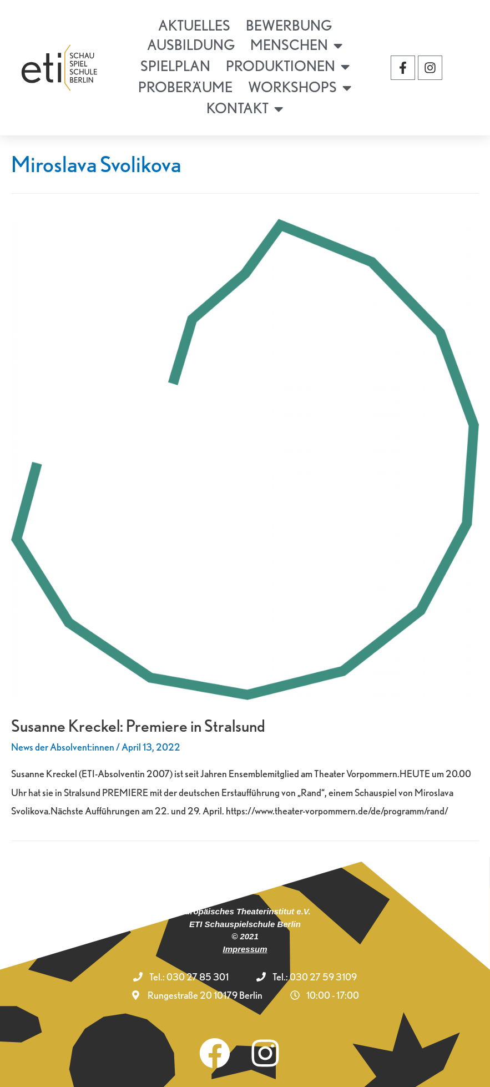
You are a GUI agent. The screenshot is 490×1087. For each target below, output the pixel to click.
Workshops (299, 87)
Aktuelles (194, 25)
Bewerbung (289, 25)
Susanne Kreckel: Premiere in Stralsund (138, 726)
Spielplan (175, 65)
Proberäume (185, 86)
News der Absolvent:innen (62, 747)
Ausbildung (191, 44)
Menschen (296, 45)
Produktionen (288, 66)
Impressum (245, 949)
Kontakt (244, 108)
